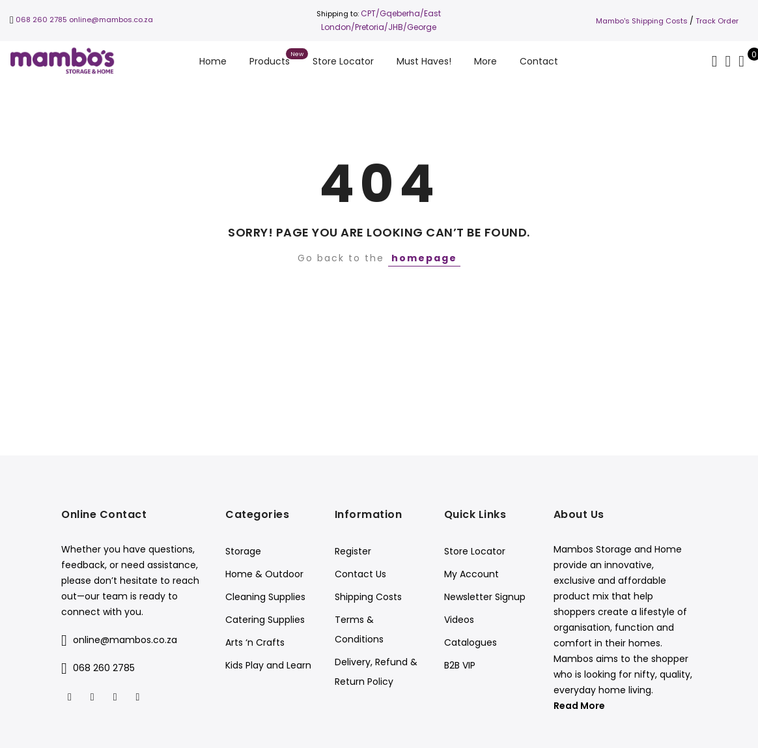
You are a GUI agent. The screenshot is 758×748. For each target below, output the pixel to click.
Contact (539, 61)
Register (353, 551)
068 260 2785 (41, 19)
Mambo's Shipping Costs (642, 21)
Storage (243, 551)
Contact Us (360, 574)
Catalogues (470, 642)
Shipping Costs (368, 596)
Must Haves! (424, 61)
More (485, 61)
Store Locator (343, 61)
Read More (579, 705)
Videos (459, 619)
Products (269, 61)
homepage (424, 258)
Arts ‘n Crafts (255, 642)
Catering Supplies (265, 619)
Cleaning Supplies (265, 596)
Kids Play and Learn (268, 665)
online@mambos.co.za (111, 19)
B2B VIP (459, 665)
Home (213, 61)
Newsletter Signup (485, 596)
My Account (471, 574)
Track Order (716, 21)
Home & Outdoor (264, 574)
